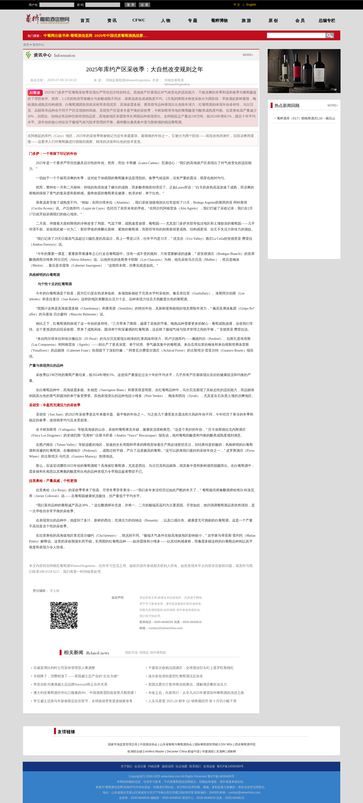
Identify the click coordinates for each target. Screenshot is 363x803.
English (251, 4)
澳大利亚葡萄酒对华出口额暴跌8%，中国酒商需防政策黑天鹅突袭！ (85, 693)
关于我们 (126, 766)
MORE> (248, 55)
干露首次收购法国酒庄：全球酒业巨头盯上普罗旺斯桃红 (191, 668)
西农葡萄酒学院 (245, 744)
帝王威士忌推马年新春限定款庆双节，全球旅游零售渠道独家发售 (83, 701)
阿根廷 (144, 652)
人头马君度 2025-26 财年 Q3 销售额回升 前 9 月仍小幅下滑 (192, 701)
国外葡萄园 (158, 652)
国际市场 (131, 652)
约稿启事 (154, 766)
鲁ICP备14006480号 (230, 766)
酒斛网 (231, 751)
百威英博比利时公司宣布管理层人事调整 (64, 668)
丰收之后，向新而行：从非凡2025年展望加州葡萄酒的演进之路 (196, 693)
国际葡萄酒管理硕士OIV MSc (213, 744)
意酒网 (220, 751)
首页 (26, 44)
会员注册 (140, 766)
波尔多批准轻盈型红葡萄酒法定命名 (175, 676)
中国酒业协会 (148, 744)
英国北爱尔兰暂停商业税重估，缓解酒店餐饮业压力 (187, 684)
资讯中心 (38, 44)
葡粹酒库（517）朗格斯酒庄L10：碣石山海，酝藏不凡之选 (306, 119)
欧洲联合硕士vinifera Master (146, 751)
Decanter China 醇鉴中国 (183, 751)
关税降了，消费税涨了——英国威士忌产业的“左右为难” (75, 676)
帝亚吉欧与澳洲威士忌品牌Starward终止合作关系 (70, 684)
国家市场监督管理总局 (122, 744)
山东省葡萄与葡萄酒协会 (176, 744)
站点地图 (181, 766)
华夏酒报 (208, 751)
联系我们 (195, 766)
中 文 (237, 4)
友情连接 (209, 766)
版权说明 (168, 766)
